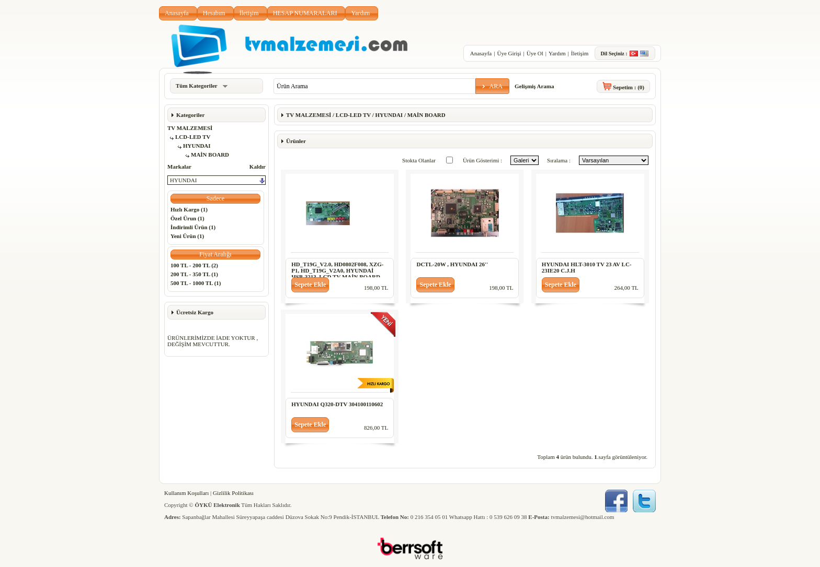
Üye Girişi (509, 53)
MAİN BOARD (210, 154)
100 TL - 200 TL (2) (194, 265)
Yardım (360, 13)
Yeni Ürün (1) (187, 236)
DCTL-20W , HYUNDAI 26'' (452, 264)
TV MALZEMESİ (189, 128)
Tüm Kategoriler (201, 85)
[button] (492, 86)
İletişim (249, 13)
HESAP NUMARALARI (305, 13)
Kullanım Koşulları (186, 493)
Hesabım (214, 13)
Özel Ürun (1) (187, 218)
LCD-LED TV (192, 137)
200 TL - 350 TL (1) (194, 274)
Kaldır (257, 166)
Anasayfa (177, 13)
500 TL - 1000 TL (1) (195, 283)
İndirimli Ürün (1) (192, 227)
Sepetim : (628, 87)
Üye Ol (535, 53)
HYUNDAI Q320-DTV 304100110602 (337, 404)
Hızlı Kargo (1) (189, 209)
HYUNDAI (197, 146)
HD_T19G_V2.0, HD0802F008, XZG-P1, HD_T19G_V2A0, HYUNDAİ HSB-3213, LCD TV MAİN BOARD (337, 270)
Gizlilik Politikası (233, 493)
